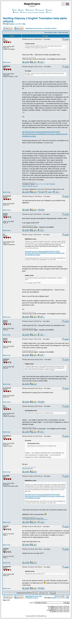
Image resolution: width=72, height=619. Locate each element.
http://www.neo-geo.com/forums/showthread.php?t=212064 (41, 132)
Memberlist (30, 10)
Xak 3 (37, 184)
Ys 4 (41, 184)
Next (24, 24)
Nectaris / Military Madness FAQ (39, 519)
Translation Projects (50, 28)
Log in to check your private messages (32, 12)
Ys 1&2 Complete (49, 184)
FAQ (14, 10)
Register (49, 10)
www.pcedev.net (27, 469)
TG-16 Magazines (26, 519)
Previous (11, 24)
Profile (16, 12)
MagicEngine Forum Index (33, 28)
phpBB (32, 616)
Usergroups (39, 10)
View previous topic (50, 32)
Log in (48, 12)
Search (21, 10)
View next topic (63, 32)
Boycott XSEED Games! (30, 186)
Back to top (6, 62)
